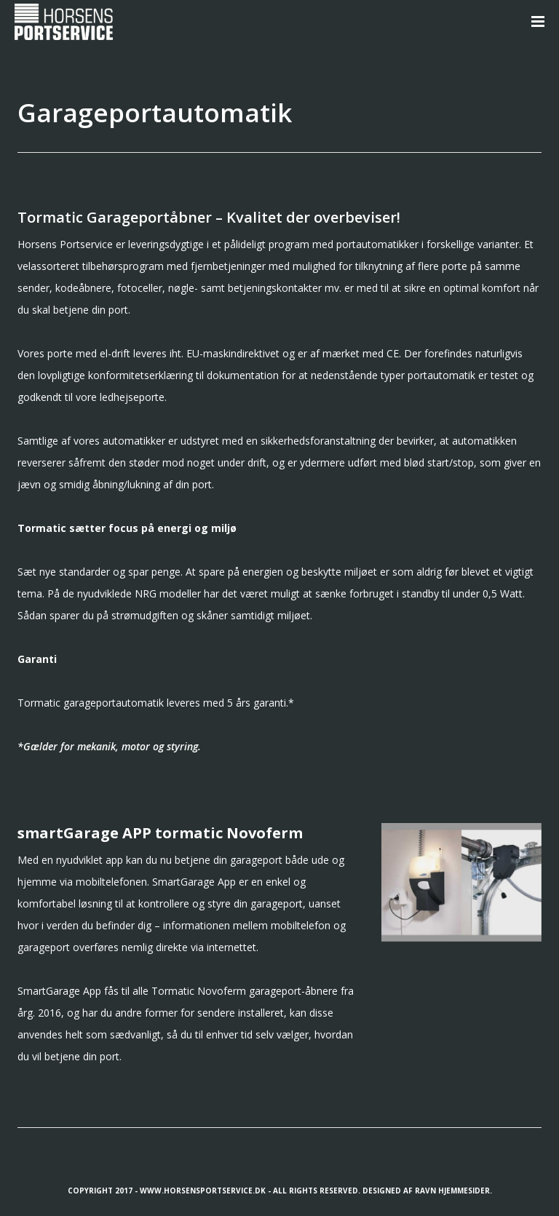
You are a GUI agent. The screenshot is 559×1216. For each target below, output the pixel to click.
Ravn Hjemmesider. (453, 1190)
